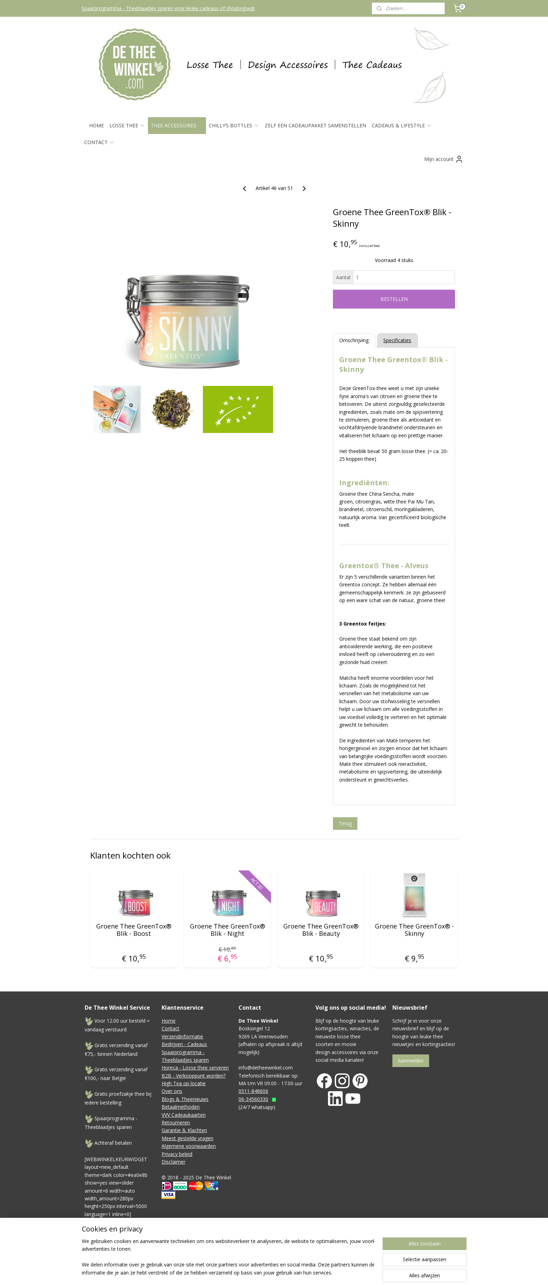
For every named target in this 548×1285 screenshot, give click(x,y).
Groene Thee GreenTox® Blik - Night (227, 930)
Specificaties (397, 340)
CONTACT (99, 142)
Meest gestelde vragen (187, 1138)
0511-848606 (253, 1091)
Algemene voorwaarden (189, 1146)
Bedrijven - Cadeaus (184, 1044)
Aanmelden (411, 1060)
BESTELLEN (393, 299)
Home (169, 1020)
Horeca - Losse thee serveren (195, 1067)
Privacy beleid (177, 1154)
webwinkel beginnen (336, 1250)
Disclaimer (173, 1161)
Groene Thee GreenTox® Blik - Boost (133, 930)
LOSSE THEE (127, 125)
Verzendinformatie (182, 1036)
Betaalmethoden (181, 1106)
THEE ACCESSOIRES (177, 125)
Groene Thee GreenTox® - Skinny (414, 930)
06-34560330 (253, 1099)
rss (310, 1250)
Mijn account (443, 159)
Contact (170, 1028)
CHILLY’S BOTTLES (234, 125)
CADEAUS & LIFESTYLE (402, 125)
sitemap (295, 1250)
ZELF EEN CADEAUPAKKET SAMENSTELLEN (315, 125)
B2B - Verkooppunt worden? (194, 1075)
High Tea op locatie (184, 1083)
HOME (96, 125)
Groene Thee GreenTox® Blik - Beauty (320, 930)
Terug (344, 823)
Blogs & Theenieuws (185, 1099)
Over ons (172, 1091)
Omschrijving (354, 340)
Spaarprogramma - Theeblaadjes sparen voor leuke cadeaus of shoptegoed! (168, 8)
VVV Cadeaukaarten (184, 1114)
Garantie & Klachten (184, 1130)
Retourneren (176, 1122)
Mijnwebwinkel (398, 1250)
